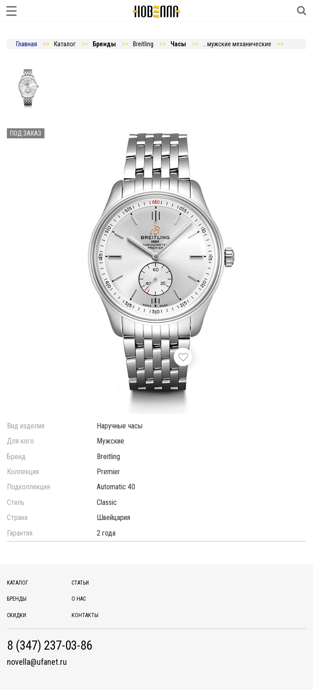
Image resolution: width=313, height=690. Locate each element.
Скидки (16, 615)
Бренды (17, 599)
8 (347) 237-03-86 (49, 646)
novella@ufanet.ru (37, 662)
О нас (78, 599)
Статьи (80, 583)
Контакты (85, 615)
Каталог (17, 583)
